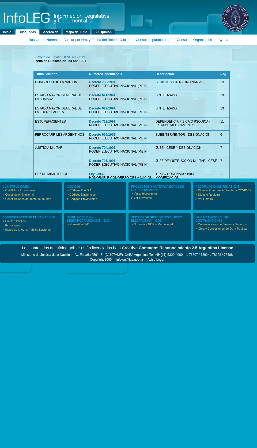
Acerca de (50, 32)
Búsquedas (27, 32)
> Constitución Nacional (18, 194)
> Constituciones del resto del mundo (27, 198)
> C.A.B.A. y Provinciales (19, 190)
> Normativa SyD (78, 224)
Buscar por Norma (43, 40)
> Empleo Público (14, 221)
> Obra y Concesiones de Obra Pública (221, 228)
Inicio (7, 32)
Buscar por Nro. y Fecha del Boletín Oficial (96, 40)
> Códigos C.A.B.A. (79, 190)
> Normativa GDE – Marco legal (152, 224)
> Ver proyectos (141, 197)
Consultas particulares (153, 40)
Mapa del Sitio (76, 32)
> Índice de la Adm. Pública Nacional (27, 229)
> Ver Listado (204, 198)
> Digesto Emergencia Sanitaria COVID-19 (223, 190)
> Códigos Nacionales (81, 194)
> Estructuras (11, 225)
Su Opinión (103, 32)
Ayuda (223, 40)
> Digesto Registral (207, 194)
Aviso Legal (156, 259)
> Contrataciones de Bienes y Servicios (221, 224)
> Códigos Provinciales (82, 198)
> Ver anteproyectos (144, 193)
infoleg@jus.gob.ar (129, 259)
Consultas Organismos (194, 40)
